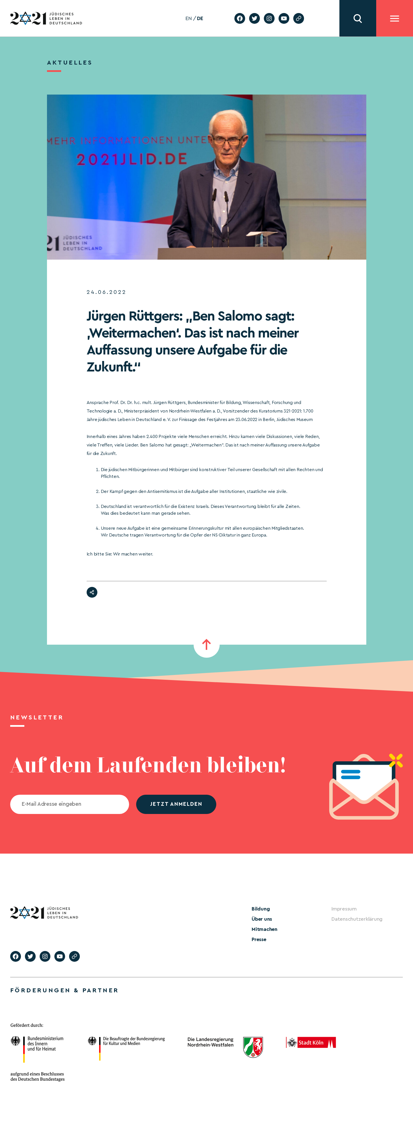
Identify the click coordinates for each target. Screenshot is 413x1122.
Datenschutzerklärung (356, 919)
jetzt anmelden (176, 804)
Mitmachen (264, 929)
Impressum (344, 908)
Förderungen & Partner (64, 990)
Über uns (262, 919)
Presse (259, 939)
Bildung (261, 908)
